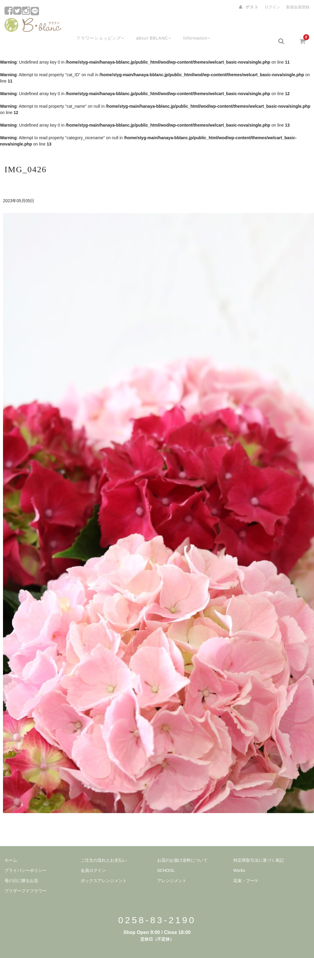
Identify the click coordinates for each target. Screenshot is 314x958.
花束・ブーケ (246, 865)
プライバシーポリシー (25, 855)
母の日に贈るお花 (21, 865)
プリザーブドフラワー (25, 875)
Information (193, 26)
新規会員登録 (298, 7)
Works (239, 855)
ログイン (272, 7)
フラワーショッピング (92, 26)
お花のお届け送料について (182, 845)
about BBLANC (147, 26)
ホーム (10, 845)
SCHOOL (166, 855)
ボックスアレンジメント (104, 865)
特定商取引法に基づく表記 (258, 845)
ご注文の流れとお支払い (104, 845)
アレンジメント (172, 865)
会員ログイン (93, 855)
